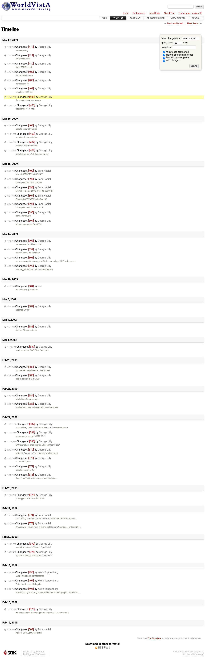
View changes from (180, 38)
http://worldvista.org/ (193, 654)
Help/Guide (154, 13)
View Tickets (178, 18)
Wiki (104, 18)
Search (196, 18)
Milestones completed (176, 52)
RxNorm (45, 518)
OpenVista (50, 427)
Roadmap (135, 18)
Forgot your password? (190, 13)
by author (178, 47)
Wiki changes (171, 60)
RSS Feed (104, 647)
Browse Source (155, 18)
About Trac (169, 13)
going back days (174, 42)
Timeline (118, 18)
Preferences (139, 13)
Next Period (193, 23)
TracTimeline (154, 638)
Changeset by (29, 46)
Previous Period (175, 23)
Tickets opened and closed (178, 54)
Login (126, 13)
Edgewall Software (35, 654)
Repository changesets (176, 57)
